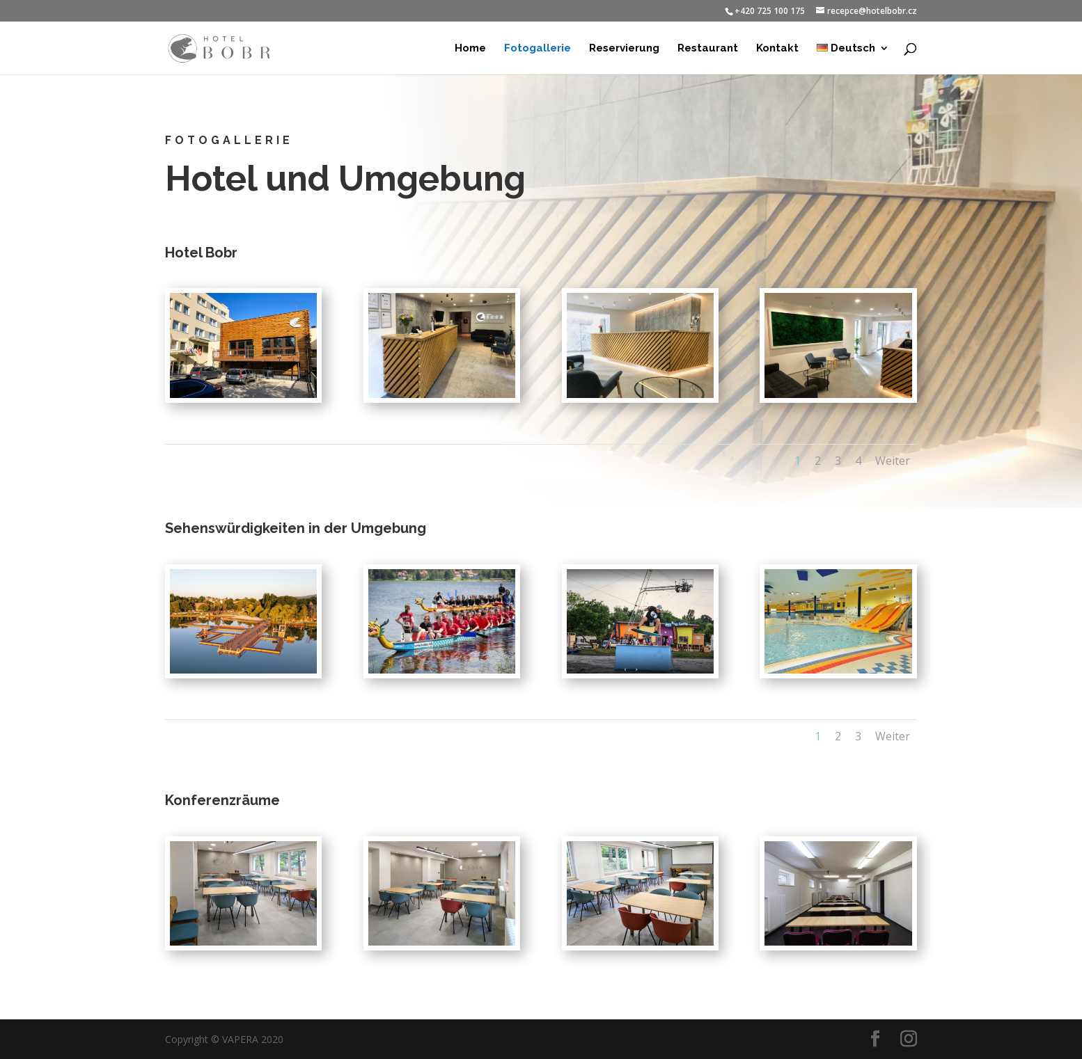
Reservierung (624, 48)
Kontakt (777, 48)
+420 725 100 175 (770, 11)
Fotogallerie (537, 48)
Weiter (892, 460)
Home (470, 48)
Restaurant (707, 48)
